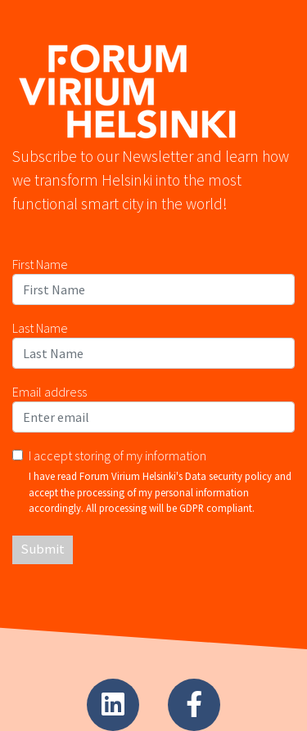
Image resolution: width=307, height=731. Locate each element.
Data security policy (228, 475)
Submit (42, 549)
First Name (40, 264)
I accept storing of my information (117, 455)
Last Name (40, 328)
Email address (49, 391)
